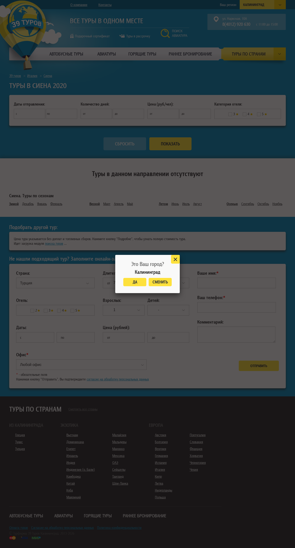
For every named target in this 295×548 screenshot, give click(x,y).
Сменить (160, 282)
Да (135, 282)
